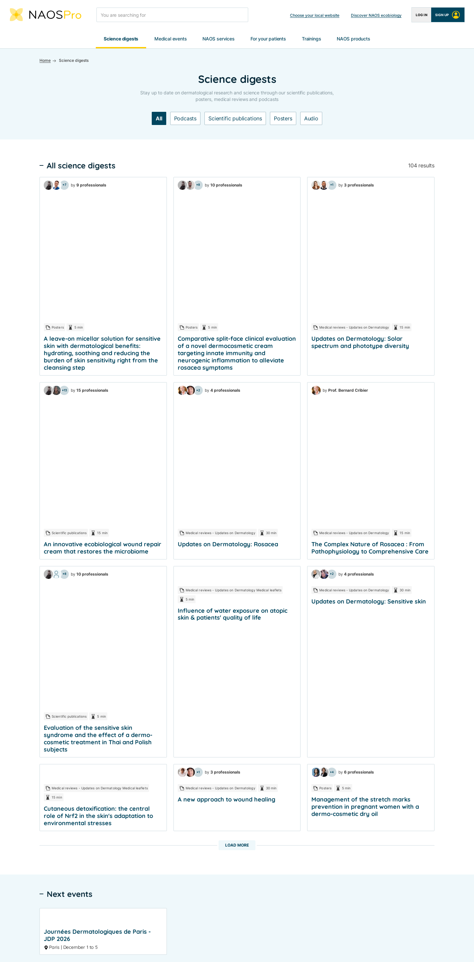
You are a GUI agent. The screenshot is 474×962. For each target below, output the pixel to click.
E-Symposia (170, 811)
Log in (421, 15)
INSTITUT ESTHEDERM (418, 763)
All (159, 118)
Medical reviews (175, 751)
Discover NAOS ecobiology (376, 15)
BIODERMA (405, 751)
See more (237, 589)
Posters (283, 118)
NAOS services (218, 39)
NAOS (400, 740)
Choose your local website (314, 15)
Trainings (311, 39)
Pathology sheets (255, 763)
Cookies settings (257, 950)
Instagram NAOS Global (183, 913)
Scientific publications (235, 118)
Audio (311, 118)
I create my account (403, 663)
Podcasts (185, 118)
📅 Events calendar (181, 828)
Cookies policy (215, 950)
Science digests (121, 39)
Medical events (170, 39)
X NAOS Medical (175, 901)
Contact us (326, 842)
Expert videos (251, 740)
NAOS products (353, 39)
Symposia (168, 799)
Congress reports (176, 740)
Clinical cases (251, 751)
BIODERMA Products (337, 740)
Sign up (448, 14)
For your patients (268, 39)
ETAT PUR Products (336, 771)
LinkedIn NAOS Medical (183, 890)
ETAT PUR (404, 775)
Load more (237, 465)
